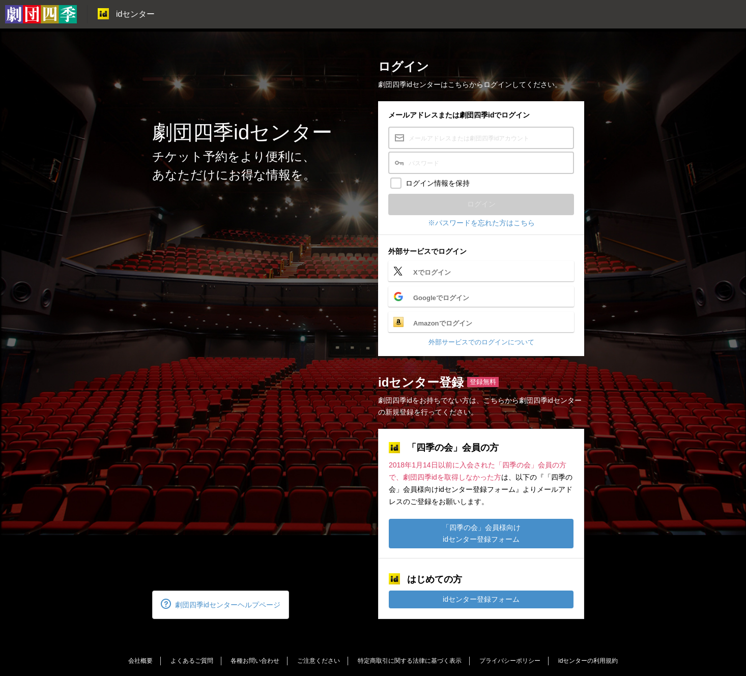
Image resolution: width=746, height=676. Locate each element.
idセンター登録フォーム (481, 599)
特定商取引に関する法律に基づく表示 (410, 660)
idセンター (126, 14)
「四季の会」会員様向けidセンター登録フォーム (481, 533)
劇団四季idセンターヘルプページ (220, 604)
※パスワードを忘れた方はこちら (481, 223)
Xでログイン (432, 272)
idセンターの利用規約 (588, 660)
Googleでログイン (441, 298)
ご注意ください (318, 660)
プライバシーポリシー (509, 660)
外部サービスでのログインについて (481, 342)
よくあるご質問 (191, 660)
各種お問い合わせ (255, 660)
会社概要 (140, 660)
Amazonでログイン (442, 323)
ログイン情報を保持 (438, 183)
